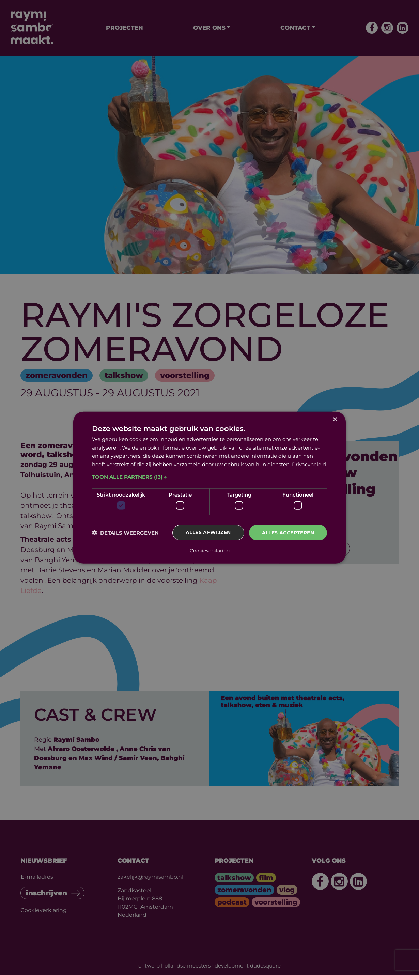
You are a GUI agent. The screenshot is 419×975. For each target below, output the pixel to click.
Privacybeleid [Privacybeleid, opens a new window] (309, 464)
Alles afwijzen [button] (208, 533)
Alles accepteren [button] (288, 533)
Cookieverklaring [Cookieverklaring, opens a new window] (209, 550)
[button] (209, 477)
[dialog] (209, 488)
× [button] (334, 419)
